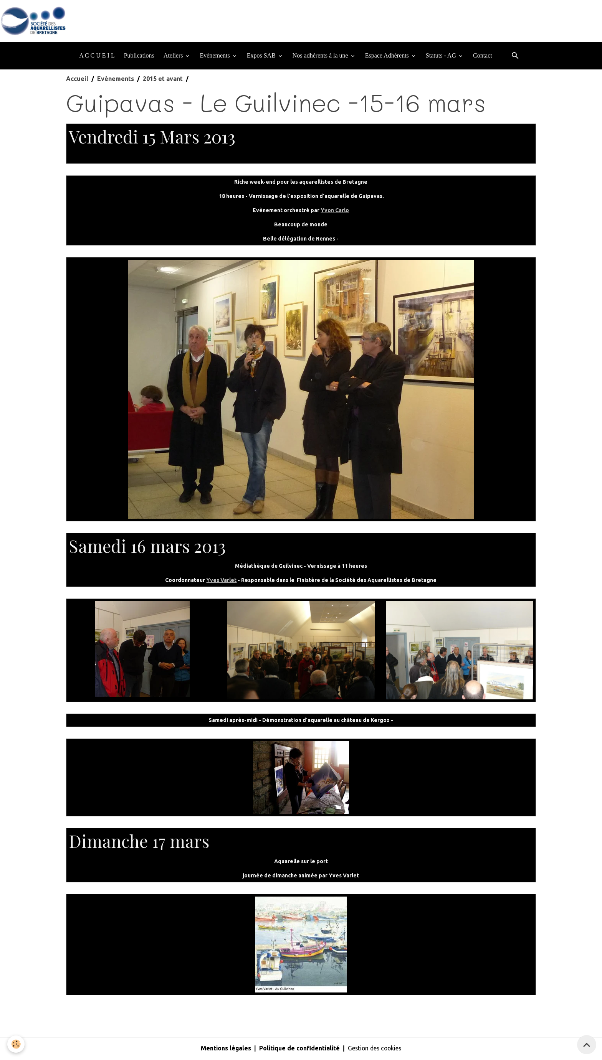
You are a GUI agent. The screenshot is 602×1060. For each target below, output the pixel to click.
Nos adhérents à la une (321, 56)
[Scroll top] (586, 1044)
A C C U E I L (96, 56)
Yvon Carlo (335, 211)
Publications (139, 56)
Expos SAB (262, 56)
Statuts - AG (442, 56)
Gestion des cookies (376, 1049)
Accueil (77, 79)
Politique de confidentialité (298, 1049)
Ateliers (174, 56)
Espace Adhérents (387, 56)
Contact (482, 56)
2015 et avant (163, 79)
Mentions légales (223, 1049)
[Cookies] (16, 1044)
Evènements (215, 56)
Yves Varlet (221, 581)
